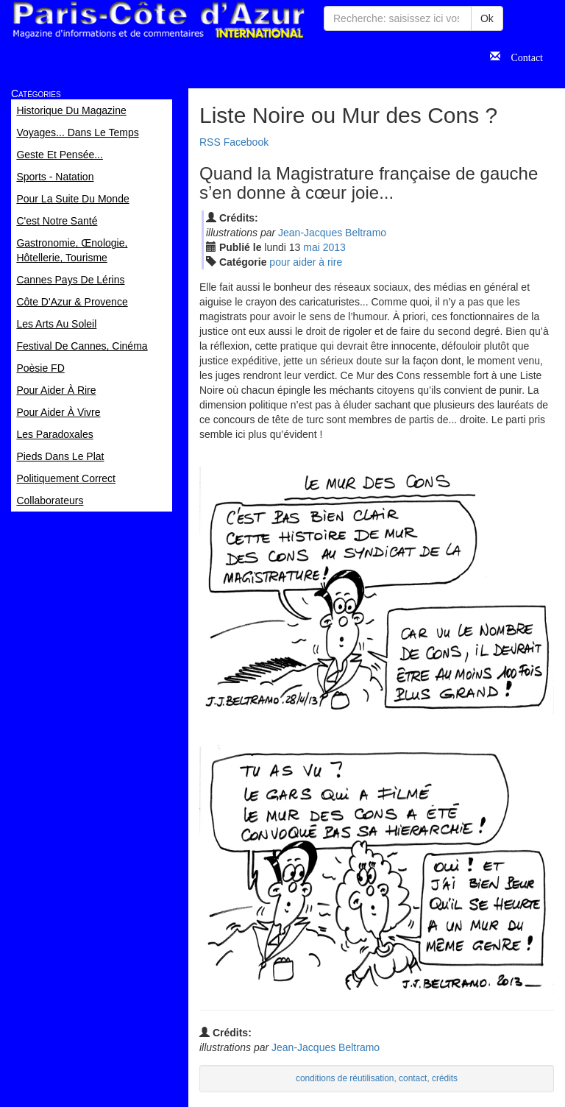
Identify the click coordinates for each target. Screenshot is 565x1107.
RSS (210, 142)
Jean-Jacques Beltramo (332, 232)
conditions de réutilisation (345, 1078)
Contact (521, 56)
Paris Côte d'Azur (158, 20)
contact (413, 1078)
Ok (487, 18)
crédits (445, 1078)
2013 (334, 247)
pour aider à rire (305, 262)
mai (311, 247)
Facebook (246, 142)
